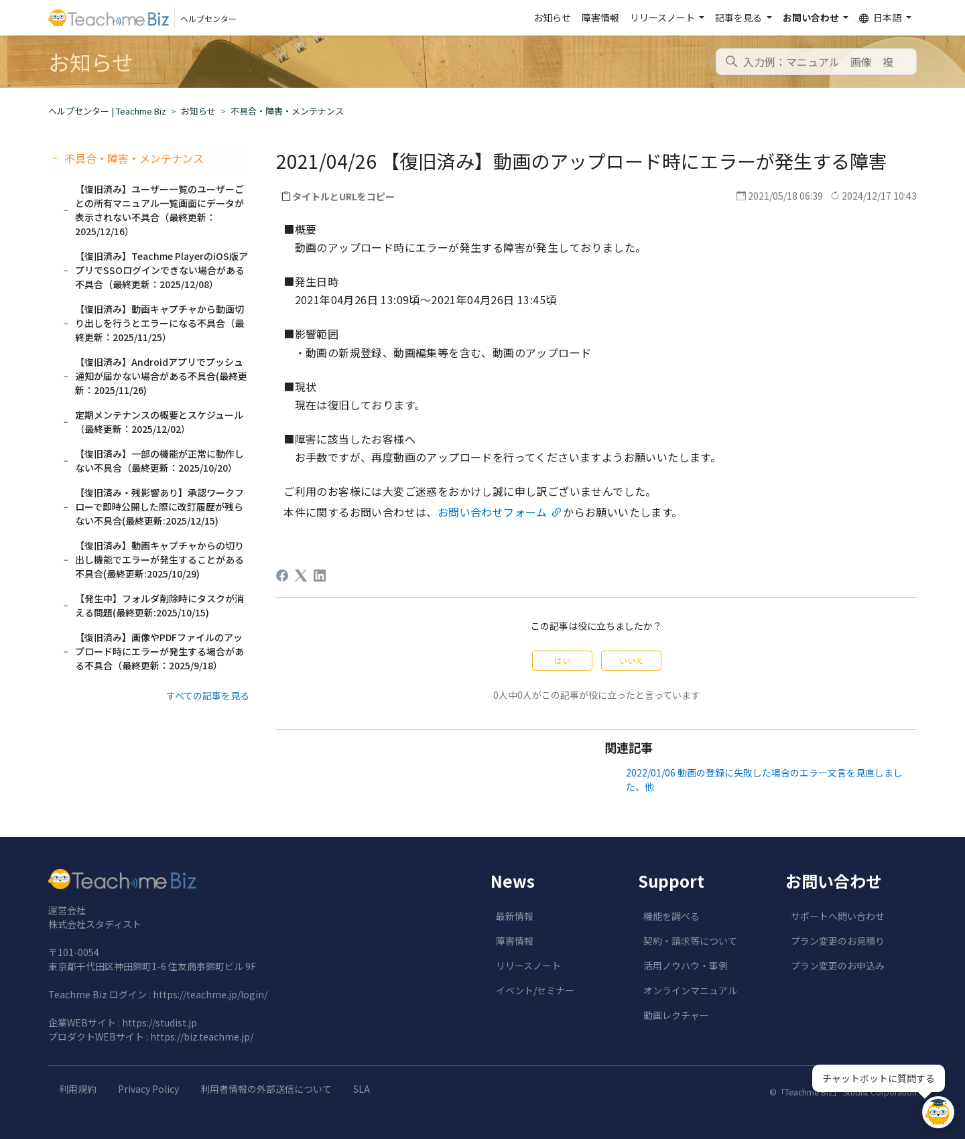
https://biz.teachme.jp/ (201, 1036)
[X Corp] (301, 576)
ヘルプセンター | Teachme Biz (107, 111)
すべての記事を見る (207, 695)
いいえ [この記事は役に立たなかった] (631, 660)
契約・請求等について (690, 940)
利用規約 (77, 1088)
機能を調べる (671, 916)
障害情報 (600, 17)
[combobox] (816, 61)
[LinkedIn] (320, 576)
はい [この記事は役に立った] (562, 660)
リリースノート (528, 965)
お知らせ (552, 17)
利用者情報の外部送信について (266, 1088)
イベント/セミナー (535, 990)
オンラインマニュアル (690, 990)
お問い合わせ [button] (812, 17)
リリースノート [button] (663, 17)
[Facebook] (282, 576)
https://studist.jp (159, 1022)
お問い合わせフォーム (493, 512)
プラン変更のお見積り (838, 940)
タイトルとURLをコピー (343, 196)
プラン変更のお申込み (838, 965)
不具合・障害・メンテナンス (287, 111)
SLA (361, 1088)
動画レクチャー (676, 1015)
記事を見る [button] (739, 17)
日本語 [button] (881, 18)
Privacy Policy (148, 1088)
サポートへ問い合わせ (838, 916)
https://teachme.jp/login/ (210, 994)
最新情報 (514, 916)
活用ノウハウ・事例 (685, 965)
